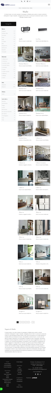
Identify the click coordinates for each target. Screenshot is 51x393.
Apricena (4, 101)
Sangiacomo (4, 45)
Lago (3, 39)
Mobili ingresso (7, 382)
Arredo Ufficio (20, 386)
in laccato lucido (5, 63)
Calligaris (4, 31)
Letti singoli (19, 370)
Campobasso (5, 103)
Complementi (19, 381)
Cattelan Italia (5, 33)
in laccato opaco (5, 65)
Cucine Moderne (7, 365)
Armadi (19, 372)
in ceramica (4, 61)
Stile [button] (3, 82)
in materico (4, 73)
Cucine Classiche (7, 367)
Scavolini (4, 49)
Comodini (19, 369)
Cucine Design (7, 363)
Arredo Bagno (20, 361)
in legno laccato (5, 71)
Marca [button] (3, 29)
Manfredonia (4, 109)
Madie (31, 8)
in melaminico (5, 59)
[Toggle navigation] (49, 4)
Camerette (19, 374)
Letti (19, 367)
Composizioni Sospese (7, 379)
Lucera (3, 107)
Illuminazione (19, 379)
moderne (4, 86)
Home (20, 8)
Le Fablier (4, 41)
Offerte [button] (3, 91)
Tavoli (7, 384)
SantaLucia (4, 47)
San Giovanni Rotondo (6, 111)
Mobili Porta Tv (7, 380)
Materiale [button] (4, 56)
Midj (3, 43)
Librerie (7, 372)
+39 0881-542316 (38, 367)
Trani (3, 117)
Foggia (3, 105)
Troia (3, 119)
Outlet (3, 94)
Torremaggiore (5, 115)
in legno (4, 69)
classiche (4, 84)
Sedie (7, 385)
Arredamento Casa (25, 8)
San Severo (4, 113)
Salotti (7, 377)
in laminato (4, 67)
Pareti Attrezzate (7, 374)
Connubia (4, 35)
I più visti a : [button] (5, 99)
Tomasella (4, 51)
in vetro (3, 77)
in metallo (4, 75)
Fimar (3, 37)
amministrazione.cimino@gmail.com (39, 369)
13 (33, 322)
